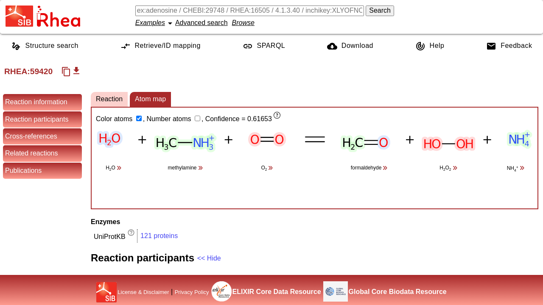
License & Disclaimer (143, 292)
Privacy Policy (192, 292)
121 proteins (159, 235)
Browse (243, 22)
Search (380, 10)
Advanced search (201, 22)
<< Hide (209, 258)
